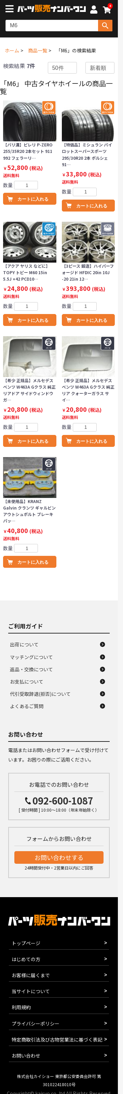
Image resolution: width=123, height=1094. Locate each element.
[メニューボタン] (10, 9)
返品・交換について (31, 669)
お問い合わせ (26, 1055)
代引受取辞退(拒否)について (40, 694)
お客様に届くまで (31, 975)
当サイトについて (31, 991)
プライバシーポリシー (35, 1023)
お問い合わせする (59, 857)
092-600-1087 (62, 800)
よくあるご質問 (26, 706)
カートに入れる (33, 199)
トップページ (26, 943)
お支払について (26, 681)
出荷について (24, 644)
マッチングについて (31, 657)
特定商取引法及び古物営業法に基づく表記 (57, 1039)
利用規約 (21, 1007)
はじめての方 (26, 959)
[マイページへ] (93, 10)
